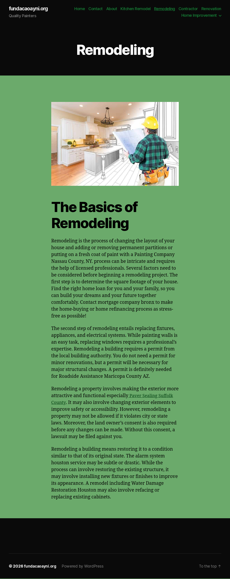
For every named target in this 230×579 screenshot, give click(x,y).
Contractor (211, 9)
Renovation (168, 15)
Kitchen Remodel (159, 9)
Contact (119, 9)
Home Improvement (199, 15)
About (135, 9)
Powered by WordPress (84, 566)
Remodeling (187, 9)
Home (103, 9)
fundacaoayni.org (29, 8)
